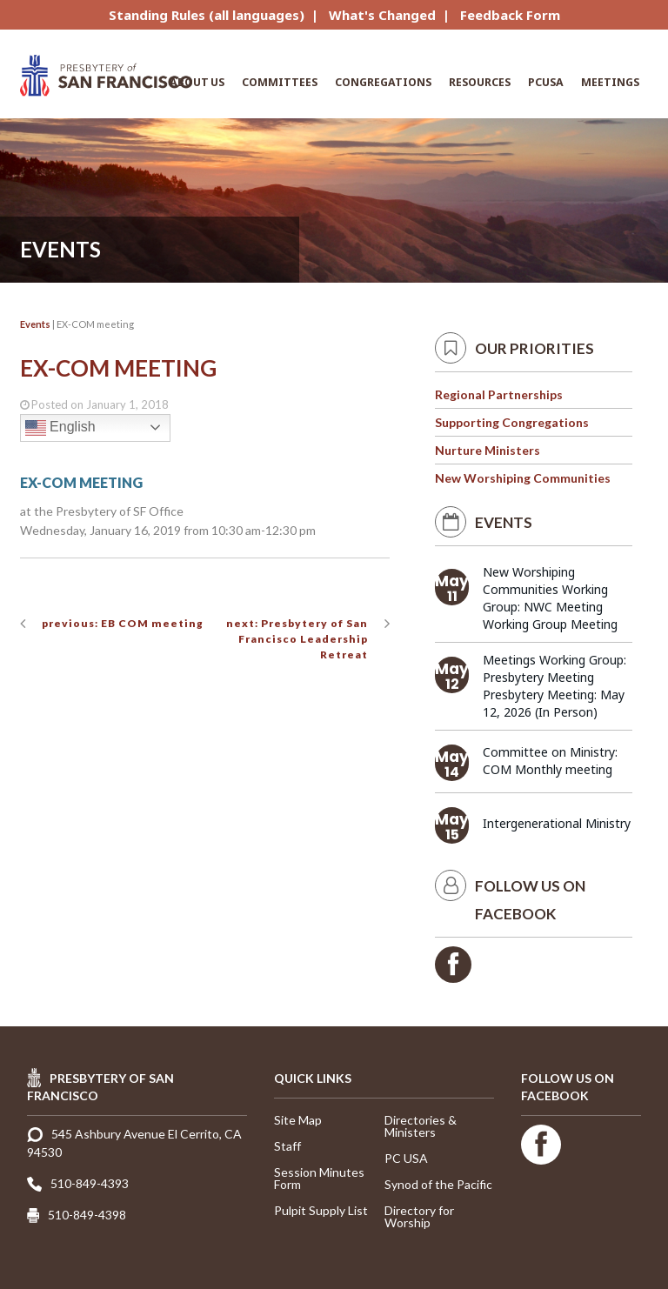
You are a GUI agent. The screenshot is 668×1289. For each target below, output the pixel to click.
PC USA (406, 1158)
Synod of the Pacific (438, 1184)
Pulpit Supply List (321, 1210)
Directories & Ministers (420, 1125)
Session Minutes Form (319, 1178)
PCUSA (546, 82)
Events (35, 324)
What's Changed (382, 14)
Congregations (383, 82)
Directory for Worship (419, 1216)
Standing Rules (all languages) (206, 14)
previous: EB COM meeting (123, 623)
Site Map (298, 1119)
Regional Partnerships (499, 394)
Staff (287, 1146)
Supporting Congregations (512, 422)
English (60, 427)
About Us (197, 82)
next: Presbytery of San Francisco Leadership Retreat (297, 639)
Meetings (610, 82)
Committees (279, 82)
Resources (480, 82)
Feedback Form (510, 14)
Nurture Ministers (487, 450)
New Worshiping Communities (523, 478)
